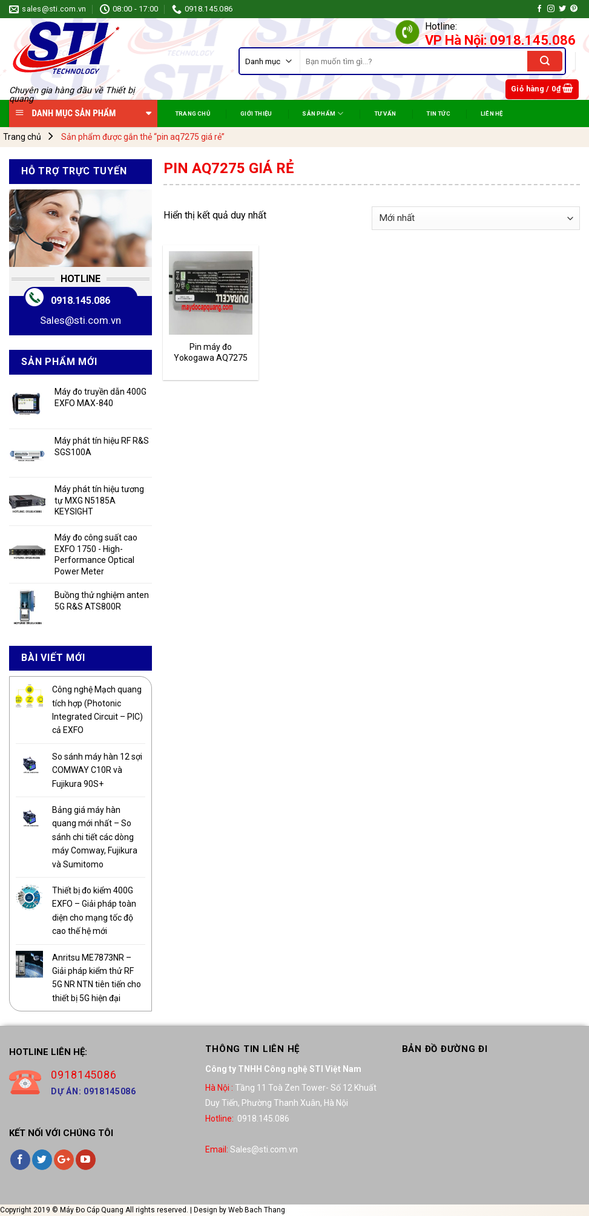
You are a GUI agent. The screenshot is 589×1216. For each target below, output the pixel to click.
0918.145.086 (80, 300)
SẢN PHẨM (322, 113)
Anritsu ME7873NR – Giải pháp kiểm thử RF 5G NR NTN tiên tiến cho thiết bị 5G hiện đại (96, 978)
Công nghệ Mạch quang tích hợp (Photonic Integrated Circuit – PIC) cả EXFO (97, 710)
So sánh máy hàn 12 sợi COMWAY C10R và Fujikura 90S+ (97, 770)
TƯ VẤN (385, 113)
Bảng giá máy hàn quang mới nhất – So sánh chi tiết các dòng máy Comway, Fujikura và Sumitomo (94, 837)
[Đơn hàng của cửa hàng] (476, 218)
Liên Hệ (491, 113)
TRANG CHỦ (192, 113)
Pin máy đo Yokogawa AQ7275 (211, 352)
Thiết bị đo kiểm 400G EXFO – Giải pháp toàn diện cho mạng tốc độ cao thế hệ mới (94, 911)
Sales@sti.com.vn (80, 320)
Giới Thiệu (256, 113)
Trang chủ (22, 137)
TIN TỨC (438, 113)
